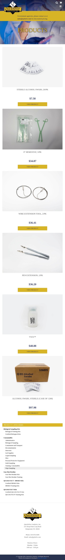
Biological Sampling (11, 443)
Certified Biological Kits (13, 434)
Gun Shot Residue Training (13, 477)
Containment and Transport (13, 445)
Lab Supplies (9, 453)
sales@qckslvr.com (24, 19)
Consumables (8, 438)
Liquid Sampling (10, 455)
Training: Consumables (12, 466)
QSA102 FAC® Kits (10, 489)
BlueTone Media (42, 558)
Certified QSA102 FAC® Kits (14, 492)
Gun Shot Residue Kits (12, 474)
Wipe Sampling (10, 468)
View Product (32, 104)
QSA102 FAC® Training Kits (14, 494)
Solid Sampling (10, 463)
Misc (6, 458)
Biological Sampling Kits (12, 429)
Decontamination (10, 448)
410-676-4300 (34, 535)
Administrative (10, 440)
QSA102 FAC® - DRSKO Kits (13, 481)
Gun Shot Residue (9, 472)
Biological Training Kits (12, 431)
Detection (8, 450)
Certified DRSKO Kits (12, 483)
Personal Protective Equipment (14, 461)
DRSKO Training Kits (12, 486)
